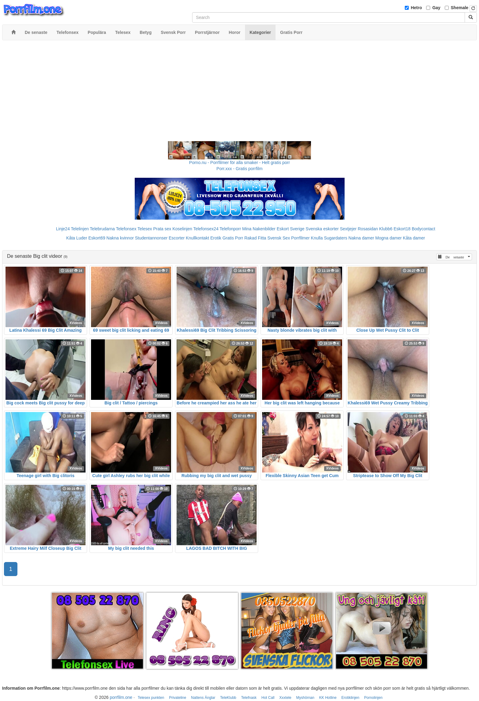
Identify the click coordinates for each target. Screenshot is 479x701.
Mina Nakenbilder (259, 228)
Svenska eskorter (322, 228)
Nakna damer (361, 237)
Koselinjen (182, 228)
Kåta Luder (76, 237)
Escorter (177, 237)
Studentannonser (151, 237)
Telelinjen (80, 228)
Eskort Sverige (291, 228)
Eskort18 (402, 228)
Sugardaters (335, 237)
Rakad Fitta (255, 237)
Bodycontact (423, 228)
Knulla (317, 237)
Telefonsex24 (206, 228)
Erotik (215, 237)
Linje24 (63, 228)
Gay (436, 7)
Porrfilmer (300, 237)
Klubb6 (386, 228)
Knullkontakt (197, 237)
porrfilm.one (121, 697)
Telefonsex (126, 228)
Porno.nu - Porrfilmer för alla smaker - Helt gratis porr (239, 162)
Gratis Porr (232, 237)
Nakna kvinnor (120, 237)
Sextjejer (348, 228)
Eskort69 (96, 237)
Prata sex (162, 228)
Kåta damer (414, 237)
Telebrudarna (102, 228)
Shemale (460, 7)
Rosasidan (368, 228)
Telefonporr (230, 228)
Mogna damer (388, 237)
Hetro (416, 7)
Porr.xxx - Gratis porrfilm (240, 168)
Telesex (144, 228)
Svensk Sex (278, 237)
